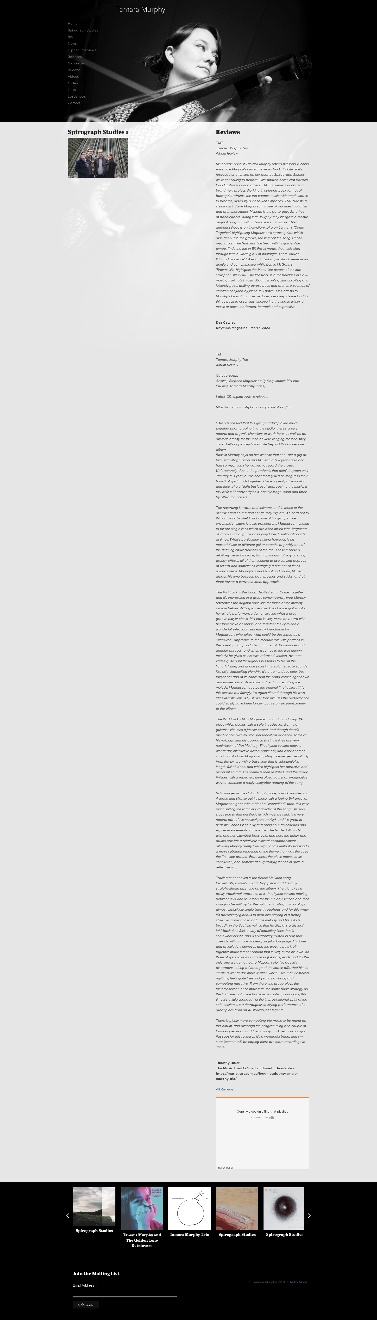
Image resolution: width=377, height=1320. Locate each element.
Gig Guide (76, 63)
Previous (67, 1215)
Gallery (73, 83)
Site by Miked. (298, 1282)
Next (309, 1215)
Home (72, 23)
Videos (73, 76)
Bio (70, 37)
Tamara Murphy (140, 9)
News (72, 43)
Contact (74, 103)
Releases (75, 57)
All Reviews (224, 1089)
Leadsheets (77, 96)
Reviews (74, 70)
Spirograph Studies (83, 30)
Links (72, 89)
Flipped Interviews (82, 50)
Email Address (85, 1285)
